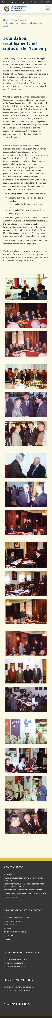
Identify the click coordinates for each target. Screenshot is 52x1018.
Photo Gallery (10, 897)
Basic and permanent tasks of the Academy (23, 890)
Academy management (14, 921)
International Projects (14, 967)
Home (6, 20)
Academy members (12, 925)
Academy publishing (17, 1004)
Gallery (7, 939)
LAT (45, 2)
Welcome (8, 874)
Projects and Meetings (18, 980)
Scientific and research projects (19, 991)
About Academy (19, 20)
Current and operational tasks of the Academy (25, 893)
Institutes (8, 935)
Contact (4, 1)
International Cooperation (21, 952)
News (13, 2)
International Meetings (14, 963)
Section (7, 928)
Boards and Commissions (15, 932)
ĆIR (42, 2)
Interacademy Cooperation (16, 959)
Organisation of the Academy (23, 910)
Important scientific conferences (19, 987)
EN (49, 2)
